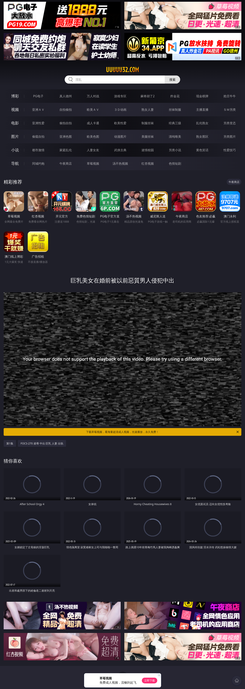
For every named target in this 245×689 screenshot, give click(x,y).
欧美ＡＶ (93, 109)
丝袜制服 (175, 109)
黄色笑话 (202, 150)
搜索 (172, 79)
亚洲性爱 (38, 123)
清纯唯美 (175, 136)
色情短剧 (175, 163)
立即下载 (149, 680)
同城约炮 (38, 163)
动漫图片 (120, 136)
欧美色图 (93, 136)
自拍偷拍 (65, 109)
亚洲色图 (65, 136)
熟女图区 (202, 136)
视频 (15, 109)
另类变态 (229, 123)
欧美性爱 (120, 123)
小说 (15, 150)
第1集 (9, 443)
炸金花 (175, 96)
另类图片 (229, 136)
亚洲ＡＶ (38, 109)
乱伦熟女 (202, 123)
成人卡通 (93, 123)
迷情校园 (147, 150)
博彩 (15, 96)
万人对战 (93, 96)
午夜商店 (65, 163)
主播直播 (202, 109)
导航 (15, 163)
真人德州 (65, 96)
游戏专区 (120, 96)
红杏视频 (147, 163)
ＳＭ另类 (229, 109)
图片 (15, 136)
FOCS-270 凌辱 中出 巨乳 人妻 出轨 (42, 443)
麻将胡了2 (147, 96)
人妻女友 (93, 150)
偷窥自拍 (38, 136)
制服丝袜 (147, 123)
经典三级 (175, 123)
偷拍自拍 (65, 123)
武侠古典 (120, 150)
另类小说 (175, 150)
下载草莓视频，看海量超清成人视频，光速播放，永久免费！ (162, 432)
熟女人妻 (147, 109)
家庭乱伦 (65, 150)
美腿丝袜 (147, 136)
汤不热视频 (120, 163)
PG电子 (38, 96)
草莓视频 (93, 163)
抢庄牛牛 (229, 96)
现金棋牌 (202, 96)
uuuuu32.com (122, 70)
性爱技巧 (229, 150)
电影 (15, 123)
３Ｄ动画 (120, 109)
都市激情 (38, 150)
